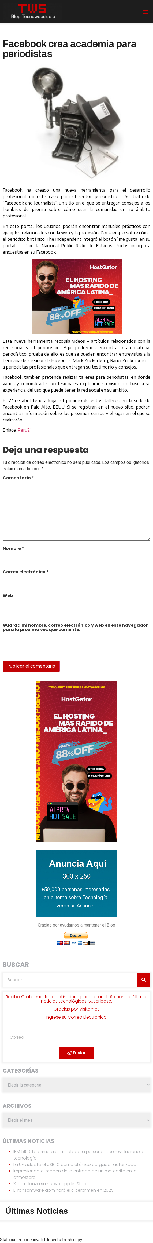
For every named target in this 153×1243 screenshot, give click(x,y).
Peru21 (25, 430)
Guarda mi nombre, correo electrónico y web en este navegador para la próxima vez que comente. (75, 628)
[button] (145, 12)
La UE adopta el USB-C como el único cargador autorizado (74, 1164)
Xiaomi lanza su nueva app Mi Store (50, 1184)
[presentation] (39, 649)
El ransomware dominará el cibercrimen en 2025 (63, 1190)
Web (8, 596)
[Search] (143, 980)
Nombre (13, 549)
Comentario (18, 478)
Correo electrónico (26, 572)
